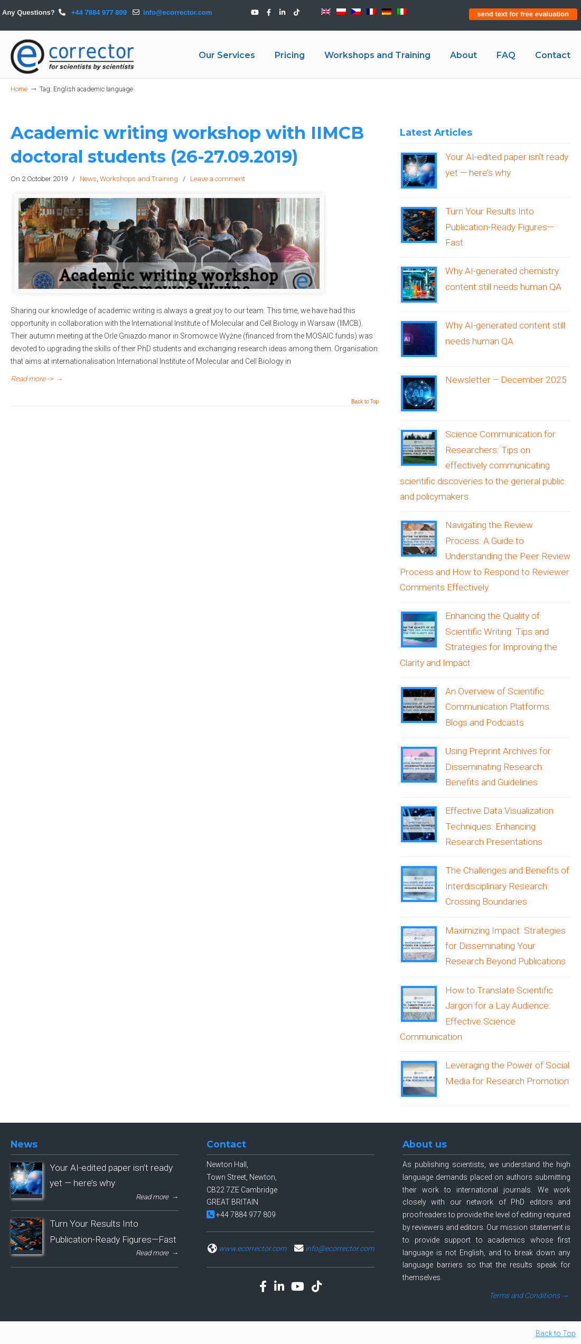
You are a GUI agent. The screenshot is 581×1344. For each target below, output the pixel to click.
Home (19, 89)
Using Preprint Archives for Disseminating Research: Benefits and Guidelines (498, 766)
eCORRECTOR (73, 56)
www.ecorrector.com (252, 1248)
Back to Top (365, 402)
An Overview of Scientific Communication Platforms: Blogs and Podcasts (498, 707)
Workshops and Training (139, 179)
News (88, 179)
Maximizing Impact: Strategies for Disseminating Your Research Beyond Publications (505, 946)
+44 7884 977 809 (98, 12)
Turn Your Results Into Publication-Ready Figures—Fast (499, 227)
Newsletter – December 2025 (506, 379)
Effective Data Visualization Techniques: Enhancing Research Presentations (499, 826)
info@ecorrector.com (177, 12)
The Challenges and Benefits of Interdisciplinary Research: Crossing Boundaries (507, 886)
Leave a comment (217, 179)
